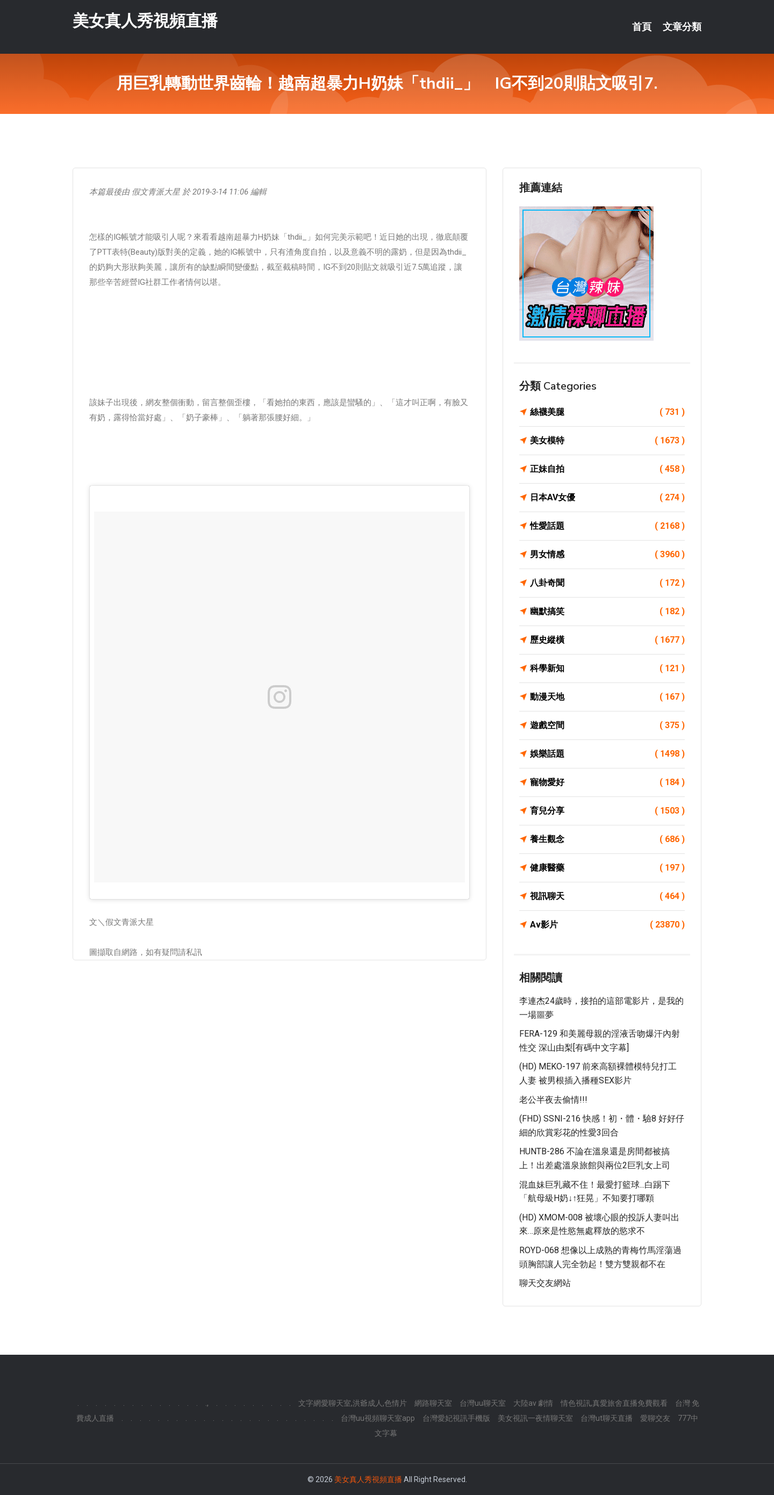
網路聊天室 (433, 1403)
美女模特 (607, 440)
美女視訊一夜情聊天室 (535, 1418)
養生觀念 (607, 839)
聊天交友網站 (545, 1283)
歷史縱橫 (607, 640)
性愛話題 (607, 526)
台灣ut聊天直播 (606, 1418)
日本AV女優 (607, 497)
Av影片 (607, 924)
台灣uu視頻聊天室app (378, 1418)
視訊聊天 (607, 896)
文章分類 (682, 26)
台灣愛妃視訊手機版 (456, 1418)
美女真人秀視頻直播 (145, 20)
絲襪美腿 (607, 412)
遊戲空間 (607, 725)
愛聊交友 (655, 1418)
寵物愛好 (607, 782)
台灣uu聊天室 (483, 1403)
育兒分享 (607, 810)
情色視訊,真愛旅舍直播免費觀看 (614, 1403)
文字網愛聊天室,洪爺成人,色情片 (352, 1403)
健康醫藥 (607, 867)
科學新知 (607, 668)
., (207, 1403)
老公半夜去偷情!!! (553, 1100)
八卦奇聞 (607, 583)
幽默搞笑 (607, 611)
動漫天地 (607, 697)
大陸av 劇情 (533, 1403)
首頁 (641, 26)
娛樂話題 (607, 753)
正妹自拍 (607, 469)
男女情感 (607, 554)
